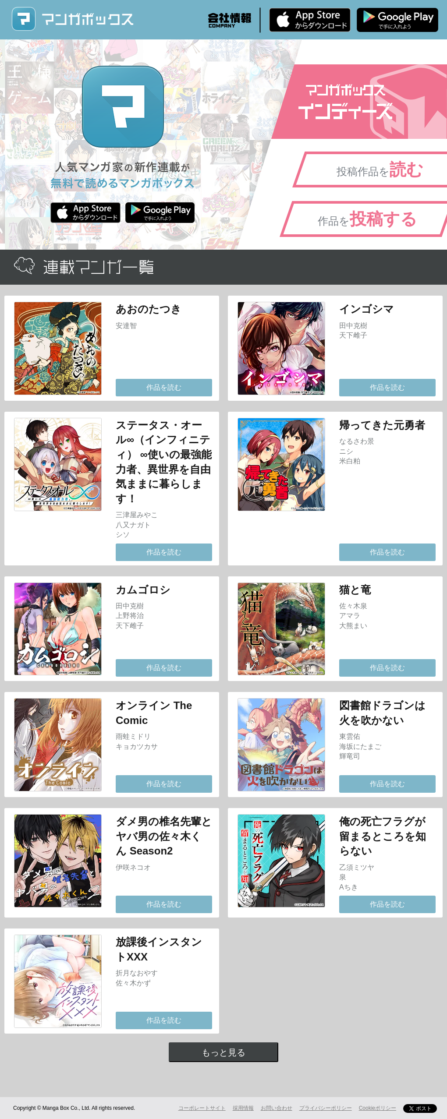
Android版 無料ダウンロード (397, 20)
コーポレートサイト (202, 1108)
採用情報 (243, 1108)
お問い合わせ (276, 1108)
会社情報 (229, 20)
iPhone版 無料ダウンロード (310, 20)
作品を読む (163, 387)
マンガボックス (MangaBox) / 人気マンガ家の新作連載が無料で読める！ (72, 19)
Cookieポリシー (377, 1108)
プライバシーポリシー (325, 1108)
